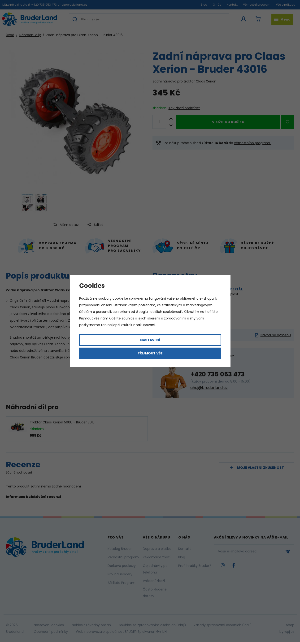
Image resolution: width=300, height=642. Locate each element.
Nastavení (150, 340)
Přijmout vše (150, 353)
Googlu (142, 311)
